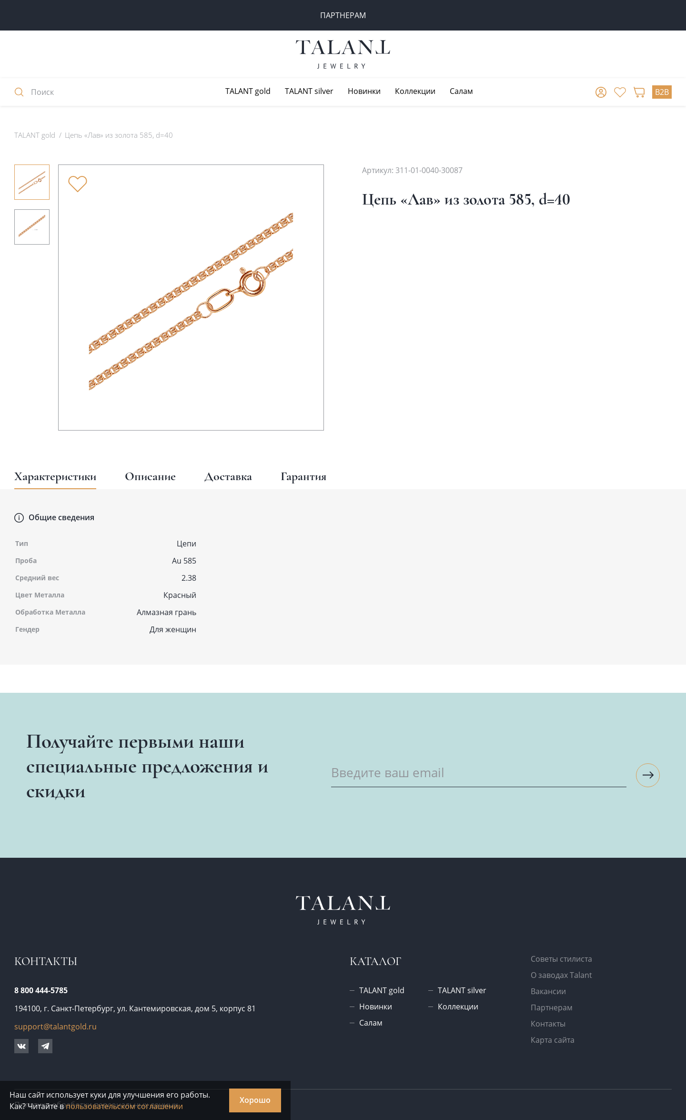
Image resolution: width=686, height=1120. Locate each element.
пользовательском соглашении (124, 1106)
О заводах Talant (561, 975)
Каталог (375, 961)
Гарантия (303, 476)
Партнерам (552, 1007)
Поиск (34, 92)
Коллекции (415, 91)
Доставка (228, 476)
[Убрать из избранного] (77, 184)
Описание (150, 476)
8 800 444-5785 (41, 990)
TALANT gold (248, 91)
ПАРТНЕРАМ (343, 15)
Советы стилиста (561, 959)
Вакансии (548, 991)
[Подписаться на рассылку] (648, 775)
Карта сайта (553, 1040)
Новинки (364, 91)
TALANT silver (309, 91)
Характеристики (55, 476)
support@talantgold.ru (55, 1026)
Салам (461, 91)
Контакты (548, 1023)
